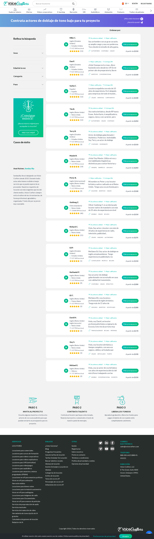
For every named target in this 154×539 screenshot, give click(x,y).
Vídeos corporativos (44, 10)
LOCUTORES (17, 446)
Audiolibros (95, 10)
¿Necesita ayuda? (135, 22)
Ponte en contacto (78, 455)
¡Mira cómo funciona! (133, 19)
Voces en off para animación (22, 480)
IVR (84, 10)
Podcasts (120, 10)
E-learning (61, 10)
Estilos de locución (52, 476)
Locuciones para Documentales (23, 498)
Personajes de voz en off (54, 482)
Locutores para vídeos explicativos (25, 459)
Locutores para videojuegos (22, 465)
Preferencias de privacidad (104, 536)
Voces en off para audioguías (22, 492)
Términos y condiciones (80, 458)
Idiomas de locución (52, 464)
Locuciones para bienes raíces (23, 486)
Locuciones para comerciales (22, 451)
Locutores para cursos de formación (25, 454)
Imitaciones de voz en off (54, 485)
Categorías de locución (53, 473)
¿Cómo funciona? (51, 446)
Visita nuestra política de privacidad (76, 536)
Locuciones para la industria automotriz (26, 489)
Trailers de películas (136, 10)
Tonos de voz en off (52, 479)
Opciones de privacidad (80, 464)
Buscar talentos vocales (54, 461)
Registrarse (146, 4)
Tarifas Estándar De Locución (56, 458)
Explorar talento (15, 10)
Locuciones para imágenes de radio (25, 495)
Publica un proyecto (92, 3)
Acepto (125, 536)
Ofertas (29, 10)
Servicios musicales (19, 507)
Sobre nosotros (77, 452)
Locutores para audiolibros (22, 468)
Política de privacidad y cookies (83, 461)
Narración (73, 10)
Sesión (74, 446)
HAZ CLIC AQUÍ (28, 133)
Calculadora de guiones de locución (25, 519)
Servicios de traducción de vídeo (24, 510)
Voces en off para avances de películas (26, 501)
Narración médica (18, 483)
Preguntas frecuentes (53, 452)
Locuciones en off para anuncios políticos (27, 477)
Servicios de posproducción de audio (25, 504)
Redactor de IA (17, 522)
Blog (47, 449)
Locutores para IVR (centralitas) (24, 462)
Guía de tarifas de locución (55, 455)
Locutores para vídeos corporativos (25, 456)
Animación (108, 10)
